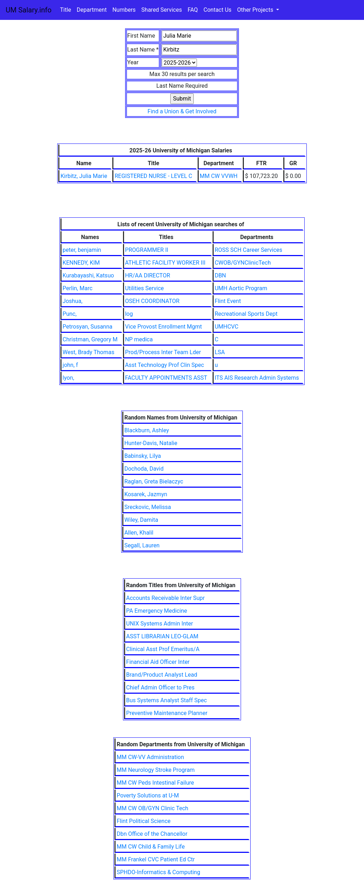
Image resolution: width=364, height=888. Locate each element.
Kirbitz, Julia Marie (83, 176)
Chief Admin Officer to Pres (160, 687)
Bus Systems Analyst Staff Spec (166, 700)
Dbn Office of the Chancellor (152, 833)
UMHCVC (227, 326)
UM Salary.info (29, 10)
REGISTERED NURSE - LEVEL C (153, 176)
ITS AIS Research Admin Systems (257, 377)
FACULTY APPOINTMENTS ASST (166, 377)
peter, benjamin (82, 250)
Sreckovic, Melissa (147, 507)
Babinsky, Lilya (142, 456)
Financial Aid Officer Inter (158, 662)
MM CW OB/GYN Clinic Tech (152, 808)
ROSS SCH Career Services (248, 250)
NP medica (139, 339)
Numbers (123, 9)
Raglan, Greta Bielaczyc (153, 481)
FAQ (193, 9)
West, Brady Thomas (88, 352)
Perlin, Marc (77, 288)
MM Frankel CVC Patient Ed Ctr (156, 859)
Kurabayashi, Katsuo (88, 275)
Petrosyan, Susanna (87, 326)
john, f (70, 365)
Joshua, (72, 301)
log (129, 313)
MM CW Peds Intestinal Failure (155, 782)
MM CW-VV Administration (150, 757)
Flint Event (228, 301)
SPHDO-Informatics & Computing (158, 872)
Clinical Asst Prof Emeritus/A (162, 649)
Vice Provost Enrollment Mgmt (163, 326)
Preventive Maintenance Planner (167, 713)
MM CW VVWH (218, 176)
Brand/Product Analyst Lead (161, 674)
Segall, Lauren (142, 545)
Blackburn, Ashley (146, 430)
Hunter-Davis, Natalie (150, 443)
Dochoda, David (144, 468)
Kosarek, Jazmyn (145, 494)
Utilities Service (144, 288)
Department (92, 9)
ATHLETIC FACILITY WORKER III (165, 262)
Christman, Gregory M (90, 339)
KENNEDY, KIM (81, 262)
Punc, (69, 313)
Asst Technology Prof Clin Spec (164, 365)
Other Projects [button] (256, 9)
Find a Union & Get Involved (182, 111)
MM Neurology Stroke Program (155, 770)
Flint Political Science (144, 821)
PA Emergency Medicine (156, 610)
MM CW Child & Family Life (150, 846)
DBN (220, 275)
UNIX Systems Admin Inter (159, 623)
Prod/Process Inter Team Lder (163, 352)
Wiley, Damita (141, 519)
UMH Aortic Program (241, 288)
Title (65, 9)
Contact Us (218, 9)
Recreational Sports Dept (246, 313)
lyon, (68, 377)
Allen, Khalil (139, 532)
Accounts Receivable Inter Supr (165, 598)
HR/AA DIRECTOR (147, 275)
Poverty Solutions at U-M (148, 795)
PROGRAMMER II (146, 250)
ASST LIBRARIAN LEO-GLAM (162, 636)
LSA (220, 352)
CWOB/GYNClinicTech (243, 262)
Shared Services (161, 9)
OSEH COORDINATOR (152, 301)
